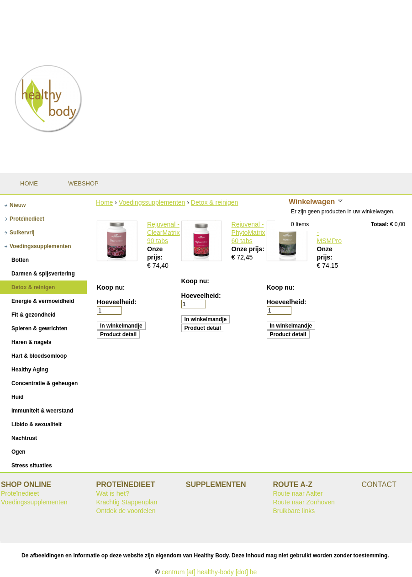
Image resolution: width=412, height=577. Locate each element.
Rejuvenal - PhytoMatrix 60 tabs (248, 232)
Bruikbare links (294, 510)
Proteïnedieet (20, 493)
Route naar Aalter (297, 493)
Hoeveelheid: (117, 302)
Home (104, 202)
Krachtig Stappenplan (126, 502)
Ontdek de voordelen (125, 510)
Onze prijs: (248, 249)
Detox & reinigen (214, 202)
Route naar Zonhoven (303, 502)
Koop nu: (111, 287)
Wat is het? (112, 493)
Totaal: (379, 224)
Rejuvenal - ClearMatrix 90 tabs (163, 232)
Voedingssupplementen (152, 202)
